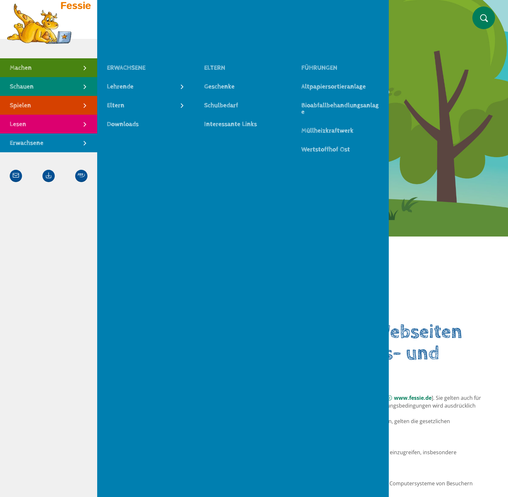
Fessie (128, 308)
